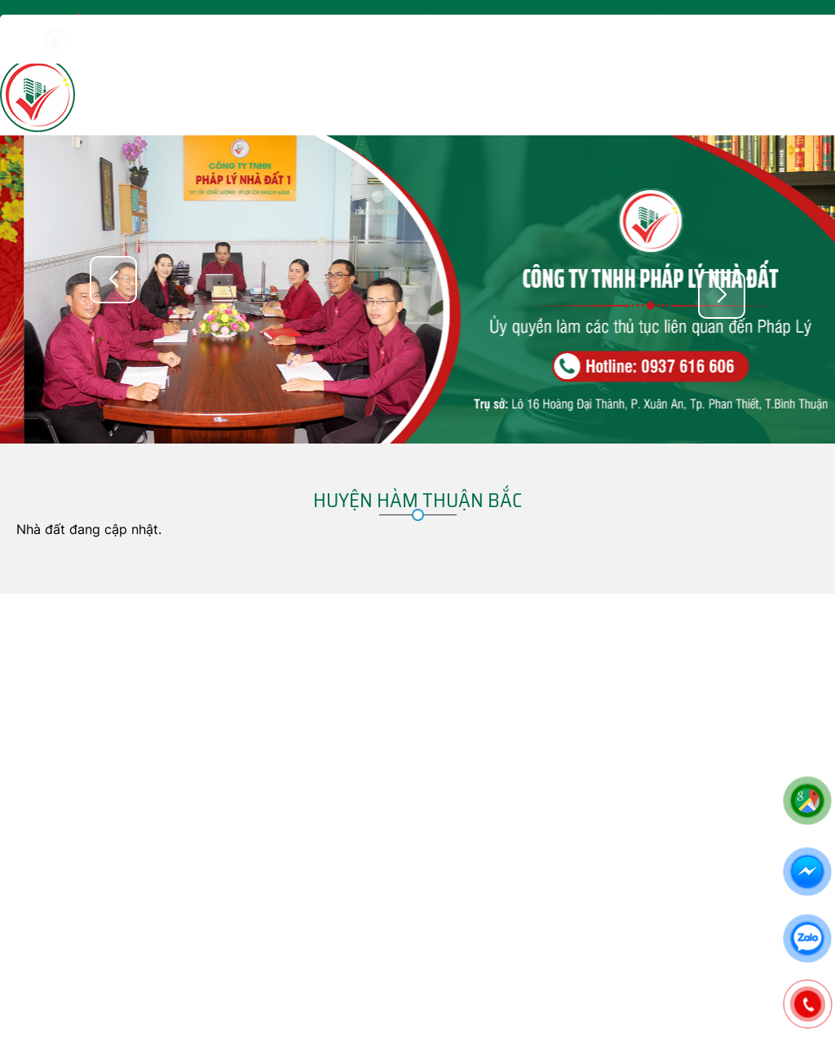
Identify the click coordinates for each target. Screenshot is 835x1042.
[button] (721, 295)
